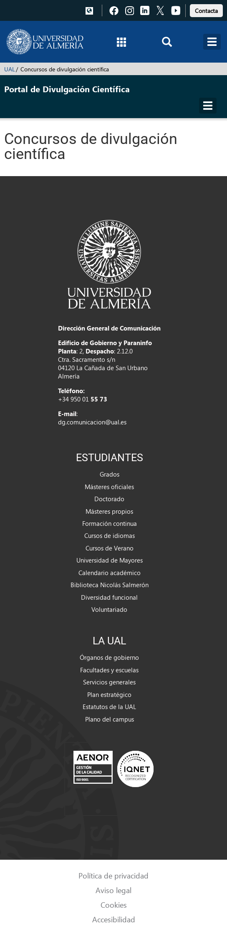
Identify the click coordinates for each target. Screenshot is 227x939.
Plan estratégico (109, 694)
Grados (109, 474)
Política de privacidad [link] (113, 875)
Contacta (206, 11)
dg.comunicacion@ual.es (92, 422)
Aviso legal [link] (113, 890)
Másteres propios (109, 511)
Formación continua (109, 523)
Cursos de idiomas (109, 535)
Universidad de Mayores (109, 560)
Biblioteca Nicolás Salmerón (110, 585)
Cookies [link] (114, 904)
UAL (9, 69)
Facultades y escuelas (109, 670)
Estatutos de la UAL (109, 706)
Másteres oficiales (109, 486)
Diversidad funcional (109, 597)
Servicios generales (109, 682)
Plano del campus (109, 719)
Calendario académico (109, 572)
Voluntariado (109, 609)
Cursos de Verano (110, 548)
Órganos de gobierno (109, 657)
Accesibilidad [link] (113, 919)
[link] (206, 9)
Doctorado (109, 499)
